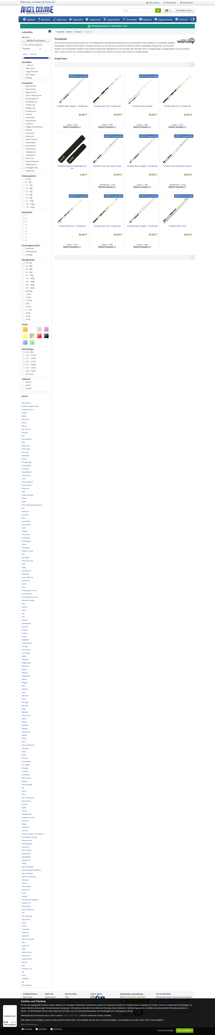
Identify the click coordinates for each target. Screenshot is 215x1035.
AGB (67, 997)
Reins (24, 791)
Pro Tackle (26, 765)
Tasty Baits (26, 906)
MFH (23, 686)
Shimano (25, 847)
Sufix (24, 893)
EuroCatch (26, 521)
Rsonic (24, 804)
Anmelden (36, 2)
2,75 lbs (29, 300)
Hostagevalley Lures (30, 597)
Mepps (24, 683)
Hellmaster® (27, 594)
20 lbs (28, 313)
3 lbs (28, 303)
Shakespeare (27, 844)
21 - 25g (29, 191)
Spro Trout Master (29, 877)
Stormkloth (26, 886)
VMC (23, 949)
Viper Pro (25, 946)
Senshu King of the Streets (33, 834)
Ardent (24, 413)
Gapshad (25, 574)
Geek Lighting (27, 577)
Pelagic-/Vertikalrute (34, 127)
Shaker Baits (27, 840)
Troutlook (25, 929)
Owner (24, 722)
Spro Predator (27, 873)
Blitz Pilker (26, 449)
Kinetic (25, 633)
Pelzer (24, 738)
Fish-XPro (26, 534)
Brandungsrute (32, 98)
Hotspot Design (28, 600)
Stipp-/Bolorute (32, 161)
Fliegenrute (30, 108)
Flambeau (26, 548)
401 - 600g (30, 284)
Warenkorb (186, 2)
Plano (24, 752)
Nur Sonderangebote (33, 45)
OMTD (24, 719)
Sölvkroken (26, 854)
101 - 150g (30, 204)
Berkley (29, 78)
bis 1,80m (30, 352)
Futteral (29, 114)
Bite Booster (27, 439)
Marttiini (25, 666)
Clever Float (26, 485)
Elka (23, 518)
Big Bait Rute (31, 92)
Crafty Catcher (27, 495)
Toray (24, 923)
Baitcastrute (31, 89)
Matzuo (25, 673)
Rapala (24, 781)
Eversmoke (26, 525)
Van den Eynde (28, 939)
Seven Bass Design (29, 837)
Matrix (24, 669)
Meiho (24, 679)
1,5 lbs (28, 294)
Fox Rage (25, 558)
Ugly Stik (25, 936)
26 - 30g (29, 194)
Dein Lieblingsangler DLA (32, 505)
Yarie (24, 975)
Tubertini (25, 933)
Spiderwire (26, 860)
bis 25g (29, 263)
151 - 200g (30, 207)
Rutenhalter (31, 142)
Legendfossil (27, 643)
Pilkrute (29, 130)
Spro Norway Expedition (31, 870)
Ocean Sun (26, 715)
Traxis (24, 926)
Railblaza (25, 775)
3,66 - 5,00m (31, 371)
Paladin (25, 729)
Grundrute (30, 117)
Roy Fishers (26, 801)
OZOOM (25, 725)
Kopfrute (29, 123)
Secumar (25, 821)
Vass (24, 942)
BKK (23, 442)
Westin (24, 962)
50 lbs (28, 319)
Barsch (28, 382)
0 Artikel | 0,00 (184, 10)
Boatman (25, 456)
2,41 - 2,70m (31, 361)
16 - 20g (29, 188)
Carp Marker (27, 472)
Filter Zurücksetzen (36, 40)
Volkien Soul (27, 952)
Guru (24, 587)
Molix (24, 699)
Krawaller (25, 640)
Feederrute (30, 105)
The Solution (27, 916)
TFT (23, 913)
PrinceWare (26, 761)
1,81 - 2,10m (31, 355)
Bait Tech (25, 419)
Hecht (28, 385)
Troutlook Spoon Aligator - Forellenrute (72, 106)
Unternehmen (50, 997)
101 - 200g (30, 278)
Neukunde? (50, 2)
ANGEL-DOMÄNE (38, 10)
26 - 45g (29, 266)
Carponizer (26, 475)
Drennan (25, 511)
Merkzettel (169, 2)
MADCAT (25, 660)
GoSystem (26, 581)
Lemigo (25, 646)
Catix (24, 479)
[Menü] (15, 1007)
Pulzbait (25, 771)
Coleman (25, 488)
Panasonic (26, 732)
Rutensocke (30, 149)
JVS (23, 617)
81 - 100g (29, 275)
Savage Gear (27, 814)
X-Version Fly (27, 969)
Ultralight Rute (32, 167)
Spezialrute (30, 155)
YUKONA (25, 979)
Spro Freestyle (27, 867)
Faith (24, 528)
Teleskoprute (31, 164)
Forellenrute (31, 111)
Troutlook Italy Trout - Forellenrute (107, 106)
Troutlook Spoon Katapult (142, 106)
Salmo (24, 811)
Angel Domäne (32, 71)
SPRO (24, 863)
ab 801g (29, 291)
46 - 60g (29, 269)
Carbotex (25, 469)
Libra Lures (26, 650)
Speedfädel (26, 857)
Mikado (25, 689)
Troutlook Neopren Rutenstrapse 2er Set (72, 167)
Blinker (169, 997)
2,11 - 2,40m (31, 358)
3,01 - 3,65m (31, 367)
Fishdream (26, 538)
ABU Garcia (30, 68)
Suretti (24, 896)
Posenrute (30, 133)
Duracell (25, 515)
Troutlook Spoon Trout (177, 226)
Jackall (24, 607)
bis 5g (28, 179)
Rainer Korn (26, 778)
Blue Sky (25, 452)
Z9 (23, 982)
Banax (24, 426)
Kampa (25, 620)
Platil (24, 755)
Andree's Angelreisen (30, 406)
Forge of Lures (27, 551)
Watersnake (27, 959)
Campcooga (27, 462)
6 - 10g (28, 182)
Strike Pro (26, 890)
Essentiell (28, 1029)
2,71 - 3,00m (31, 364)
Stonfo (24, 883)
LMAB (24, 656)
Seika (24, 824)
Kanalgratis (26, 623)
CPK (23, 492)
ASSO (24, 416)
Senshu (25, 831)
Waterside (26, 956)
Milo (23, 692)
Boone (24, 459)
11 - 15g (29, 185)
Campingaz (26, 465)
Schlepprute (31, 152)
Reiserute (30, 136)
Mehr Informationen (29, 1024)
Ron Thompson (28, 798)
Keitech (25, 627)
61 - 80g (29, 272)
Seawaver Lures (28, 817)
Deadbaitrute (31, 101)
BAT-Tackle (30, 74)
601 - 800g (30, 288)
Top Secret (26, 919)
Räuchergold (27, 785)
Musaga (25, 702)
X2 (23, 972)
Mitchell (25, 696)
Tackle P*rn (26, 903)
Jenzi (24, 610)
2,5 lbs (28, 297)
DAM (24, 502)
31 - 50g (29, 197)
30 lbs (28, 316)
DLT (23, 508)
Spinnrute (30, 158)
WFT (23, 965)
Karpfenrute (31, 120)
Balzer (24, 423)
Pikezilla (25, 748)
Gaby (24, 567)
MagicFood (26, 663)
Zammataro (27, 985)
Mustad (25, 706)
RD (23, 788)
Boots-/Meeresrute (33, 95)
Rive (23, 794)
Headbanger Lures (29, 590)
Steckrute (30, 248)
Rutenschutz (31, 145)
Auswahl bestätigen (166, 1030)
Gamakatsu (26, 571)
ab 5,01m (29, 374)
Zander (29, 388)
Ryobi (24, 808)
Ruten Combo (31, 139)
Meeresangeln (186, 997)
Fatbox (24, 531)
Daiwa (24, 498)
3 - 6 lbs (29, 310)
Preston (25, 758)
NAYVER (25, 712)
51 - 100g (29, 201)
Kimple (25, 630)
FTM (23, 564)
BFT (23, 436)
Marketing (57, 1029)
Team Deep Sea (28, 910)
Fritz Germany (27, 561)
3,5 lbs (28, 306)
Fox (23, 554)
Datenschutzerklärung (71, 1016)
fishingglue (26, 541)
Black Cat (26, 446)
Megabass (26, 676)
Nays (24, 709)
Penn (24, 742)
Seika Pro (25, 827)
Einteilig (29, 254)
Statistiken (42, 1029)
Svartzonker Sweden (30, 900)
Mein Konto (152, 2)
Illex (23, 604)
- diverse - (30, 65)
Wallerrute (30, 171)
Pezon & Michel (28, 745)
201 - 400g (30, 281)
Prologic (25, 768)
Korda (24, 636)
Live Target (26, 653)
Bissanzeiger (161, 997)
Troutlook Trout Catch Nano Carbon (107, 166)
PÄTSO (24, 735)
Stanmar (25, 880)
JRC (23, 613)
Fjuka (24, 544)
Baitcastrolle (31, 86)
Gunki (24, 584)
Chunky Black (27, 482)
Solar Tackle (27, 850)
